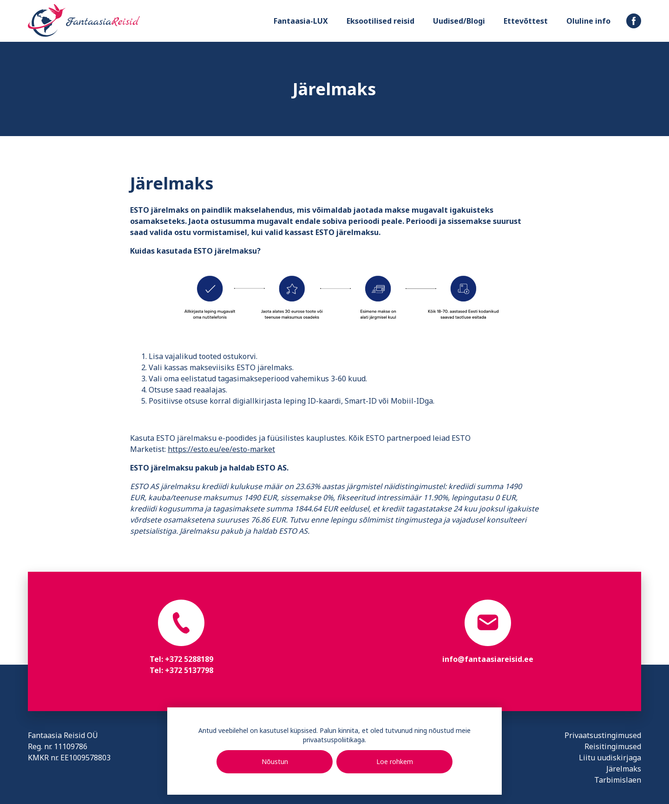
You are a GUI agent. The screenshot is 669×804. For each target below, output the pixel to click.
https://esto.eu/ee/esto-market (221, 449)
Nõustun (275, 761)
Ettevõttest (526, 21)
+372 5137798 (189, 670)
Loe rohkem (394, 761)
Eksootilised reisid (380, 21)
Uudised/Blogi (459, 21)
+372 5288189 (189, 659)
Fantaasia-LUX (301, 21)
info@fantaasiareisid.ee (487, 659)
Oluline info (588, 21)
